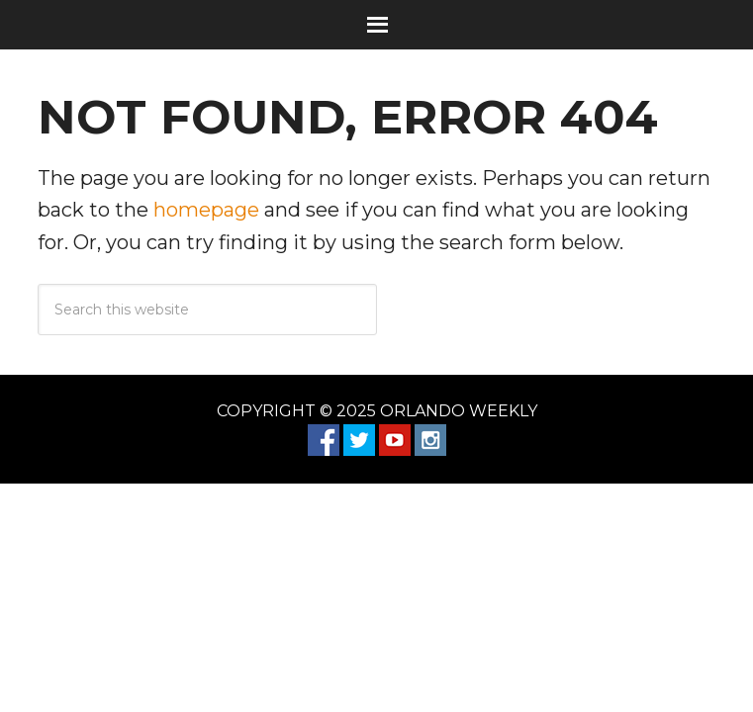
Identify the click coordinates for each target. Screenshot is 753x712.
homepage (206, 210)
